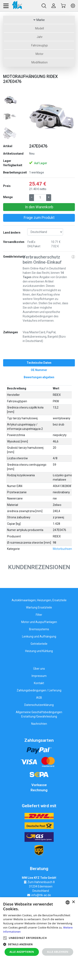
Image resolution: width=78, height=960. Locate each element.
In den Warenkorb (39, 207)
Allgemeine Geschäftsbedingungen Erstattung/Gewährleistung (39, 714)
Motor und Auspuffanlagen (39, 622)
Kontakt (39, 683)
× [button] (73, 902)
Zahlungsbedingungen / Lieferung (39, 690)
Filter (39, 614)
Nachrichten (39, 723)
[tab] (39, 362)
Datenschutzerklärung (39, 705)
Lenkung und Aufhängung (39, 636)
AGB (39, 697)
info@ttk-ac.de (41, 895)
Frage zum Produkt (39, 218)
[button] (27, 117)
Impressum (39, 676)
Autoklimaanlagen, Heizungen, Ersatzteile (39, 600)
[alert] (39, 928)
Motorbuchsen (62, 548)
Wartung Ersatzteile (39, 607)
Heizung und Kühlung (39, 651)
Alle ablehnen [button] (57, 952)
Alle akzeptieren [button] (22, 952)
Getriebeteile (39, 643)
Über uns (39, 668)
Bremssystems (39, 629)
